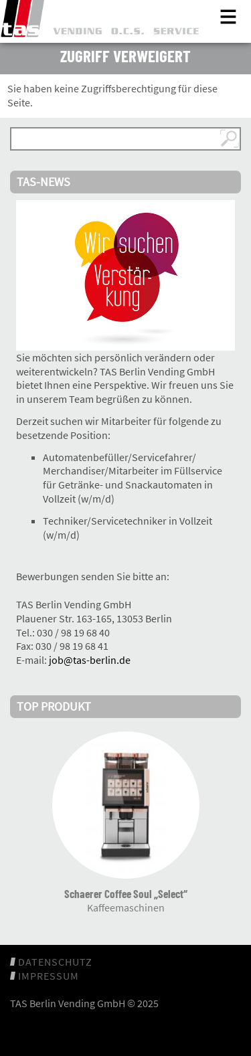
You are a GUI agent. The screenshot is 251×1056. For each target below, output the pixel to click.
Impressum (48, 975)
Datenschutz (55, 961)
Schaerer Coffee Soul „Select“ (125, 893)
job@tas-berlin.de (90, 660)
